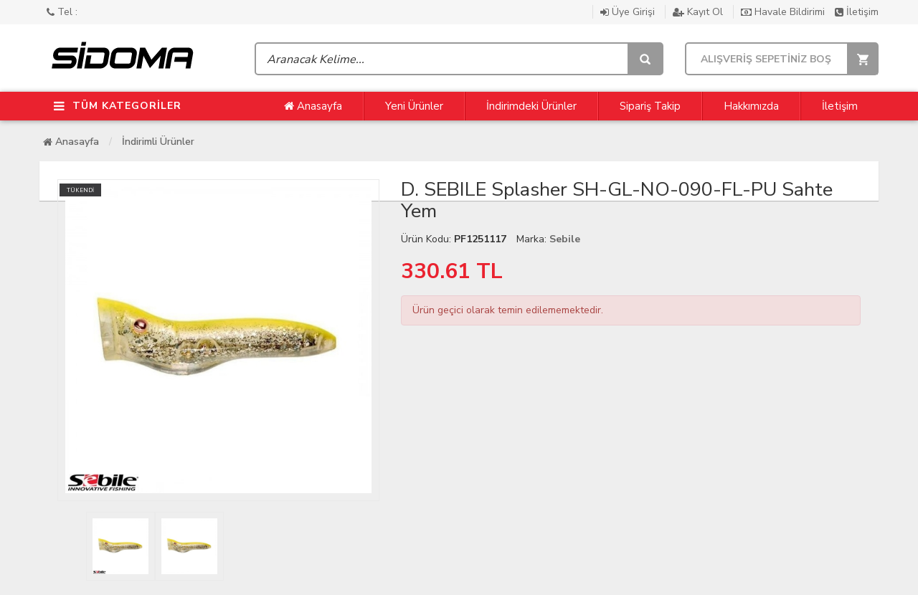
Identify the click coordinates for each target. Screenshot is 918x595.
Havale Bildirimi (784, 12)
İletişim (857, 12)
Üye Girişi (629, 12)
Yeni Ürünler (414, 106)
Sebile (564, 239)
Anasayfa (313, 106)
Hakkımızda (751, 106)
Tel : (62, 12)
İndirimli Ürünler (158, 141)
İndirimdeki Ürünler (531, 106)
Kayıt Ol (699, 12)
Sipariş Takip (650, 106)
